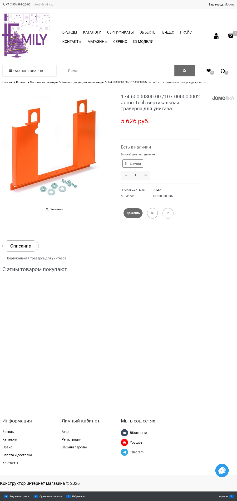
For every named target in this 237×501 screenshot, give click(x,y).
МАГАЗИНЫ (98, 42)
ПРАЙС (186, 32)
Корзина (223, 496)
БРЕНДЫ (69, 32)
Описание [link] (20, 246)
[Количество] (135, 175)
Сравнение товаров (51, 496)
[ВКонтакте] (124, 432)
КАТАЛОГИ (92, 32)
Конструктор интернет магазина (32, 483)
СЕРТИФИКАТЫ (120, 32)
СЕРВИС (120, 42)
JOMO (157, 190)
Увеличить (56, 209)
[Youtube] (124, 442)
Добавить (133, 213)
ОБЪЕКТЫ (147, 32)
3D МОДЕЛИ (143, 42)
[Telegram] (124, 452)
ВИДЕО (168, 32)
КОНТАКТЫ (72, 42)
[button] (147, 175)
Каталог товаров (28, 71)
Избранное (78, 496)
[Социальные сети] (222, 470)
